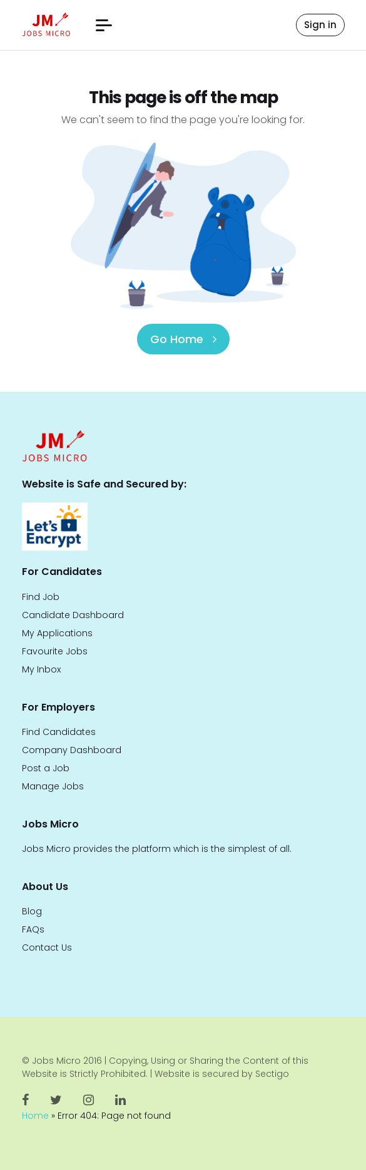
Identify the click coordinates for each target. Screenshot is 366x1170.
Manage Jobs (53, 786)
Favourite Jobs (55, 651)
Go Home (183, 339)
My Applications (57, 633)
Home (35, 1115)
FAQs (33, 929)
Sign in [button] (320, 24)
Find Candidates (59, 732)
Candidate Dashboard (73, 615)
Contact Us (47, 947)
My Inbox (41, 669)
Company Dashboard (71, 750)
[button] (104, 25)
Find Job (40, 597)
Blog (32, 911)
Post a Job (45, 768)
